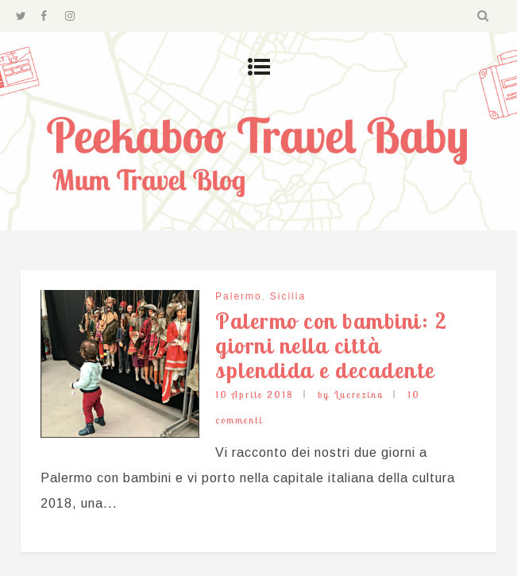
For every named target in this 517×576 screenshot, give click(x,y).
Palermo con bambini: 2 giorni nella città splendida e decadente (331, 345)
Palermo (238, 296)
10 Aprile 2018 (254, 394)
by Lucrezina (351, 394)
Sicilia (288, 296)
